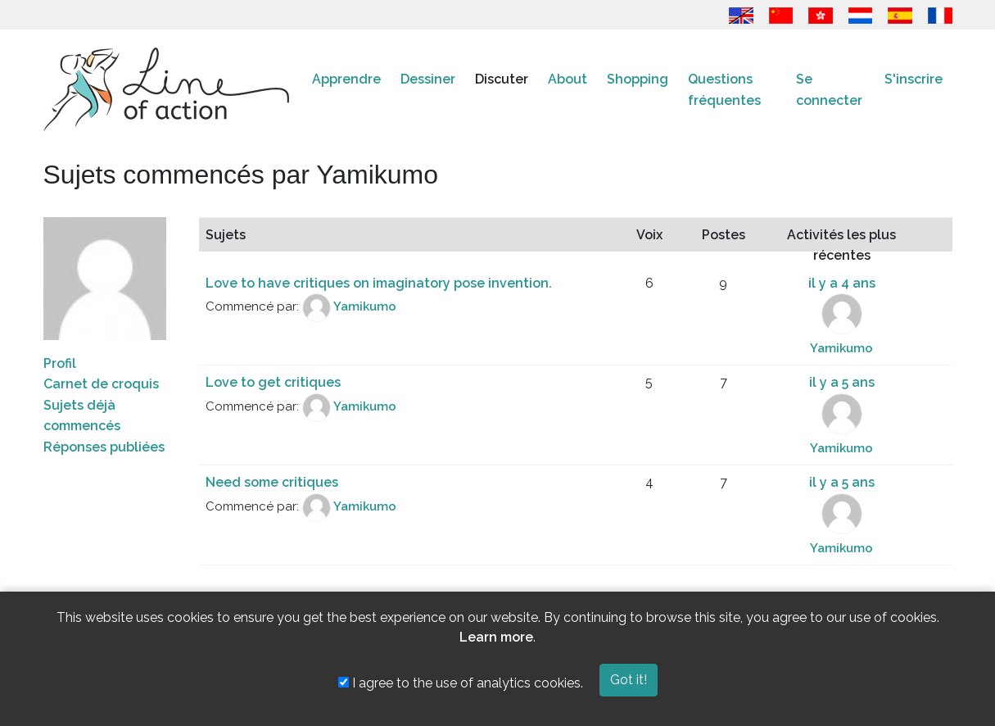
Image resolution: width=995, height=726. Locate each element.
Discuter (501, 79)
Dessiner (427, 79)
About (567, 79)
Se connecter (829, 89)
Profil (59, 363)
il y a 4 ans (841, 283)
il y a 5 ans (842, 382)
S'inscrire (913, 79)
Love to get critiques (273, 382)
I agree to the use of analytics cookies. (460, 683)
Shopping (637, 79)
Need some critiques (272, 482)
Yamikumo (364, 307)
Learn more (496, 637)
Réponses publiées (104, 447)
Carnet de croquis (101, 384)
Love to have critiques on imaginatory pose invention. (379, 283)
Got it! (628, 679)
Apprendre (346, 79)
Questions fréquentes (724, 89)
